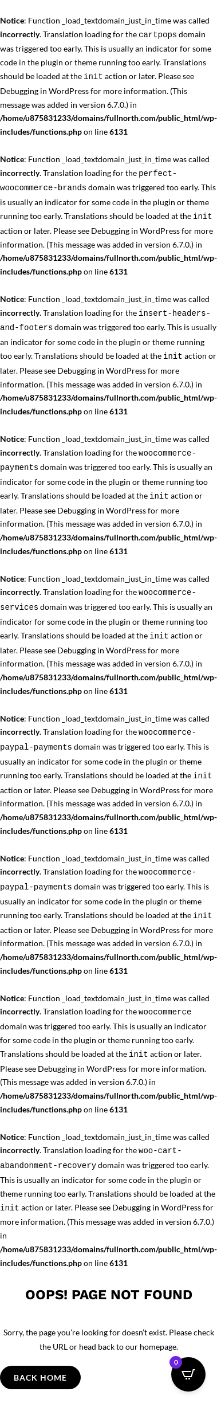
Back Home (40, 1377)
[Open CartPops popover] (188, 1374)
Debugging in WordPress (44, 91)
